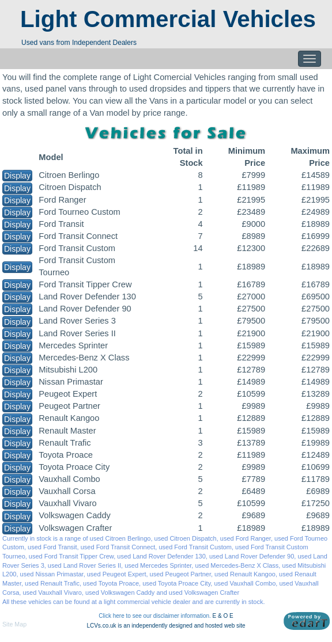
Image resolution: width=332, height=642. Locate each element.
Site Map (14, 624)
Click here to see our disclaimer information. (155, 616)
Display (17, 175)
